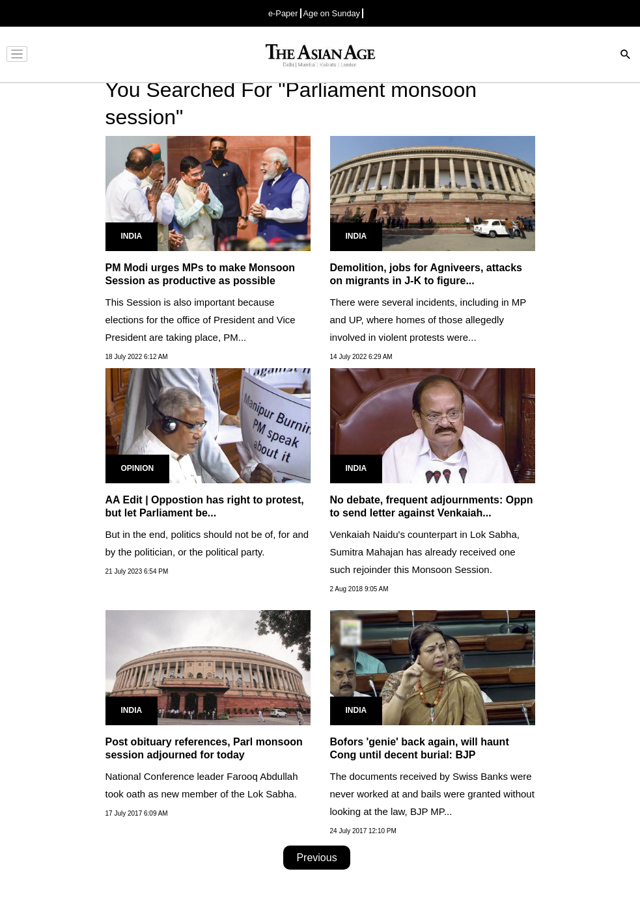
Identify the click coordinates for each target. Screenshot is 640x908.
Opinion (137, 468)
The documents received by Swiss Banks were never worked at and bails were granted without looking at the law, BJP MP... (432, 794)
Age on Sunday (332, 13)
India (132, 236)
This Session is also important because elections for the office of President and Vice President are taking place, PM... (200, 320)
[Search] (625, 56)
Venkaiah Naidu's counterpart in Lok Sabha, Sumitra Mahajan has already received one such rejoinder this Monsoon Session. (425, 552)
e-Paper (283, 13)
